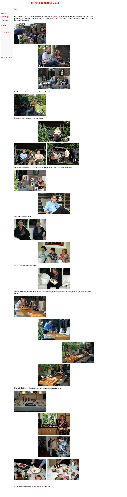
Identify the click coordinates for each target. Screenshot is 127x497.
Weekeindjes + (5, 17)
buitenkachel (25, 167)
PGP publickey (6, 32)
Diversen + (4, 20)
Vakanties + (4, 13)
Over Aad (4, 29)
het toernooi (40, 486)
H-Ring (54, 16)
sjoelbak (62, 291)
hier (68, 18)
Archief (3, 25)
